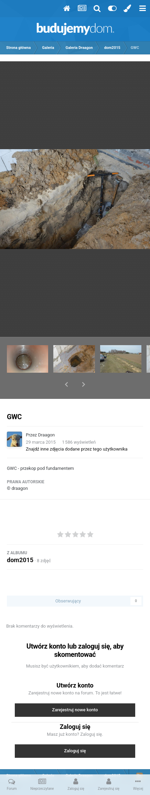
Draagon (46, 417)
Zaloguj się (75, 732)
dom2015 (20, 542)
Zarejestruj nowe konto (75, 691)
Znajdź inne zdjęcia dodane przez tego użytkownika (77, 431)
